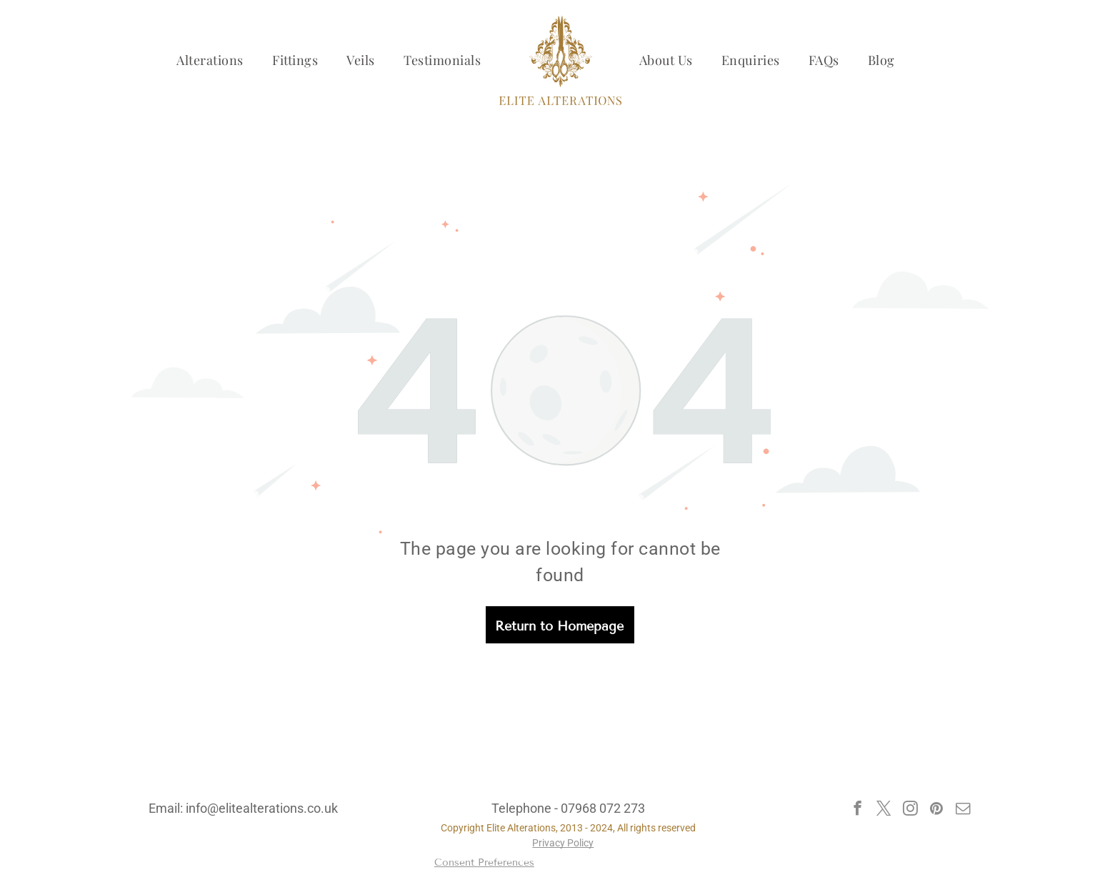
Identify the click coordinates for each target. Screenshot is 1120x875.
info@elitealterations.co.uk (262, 808)
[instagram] (910, 810)
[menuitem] (210, 60)
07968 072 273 (603, 808)
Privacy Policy (563, 843)
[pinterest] (937, 810)
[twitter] (884, 810)
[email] (963, 810)
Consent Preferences (484, 862)
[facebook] (857, 810)
